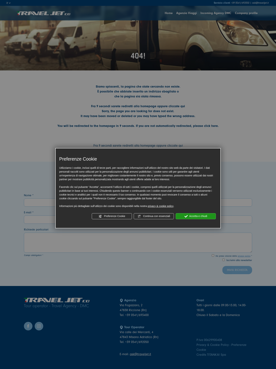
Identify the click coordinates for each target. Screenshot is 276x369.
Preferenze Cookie (112, 216)
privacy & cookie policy (160, 206)
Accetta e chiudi (195, 216)
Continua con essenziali (154, 216)
